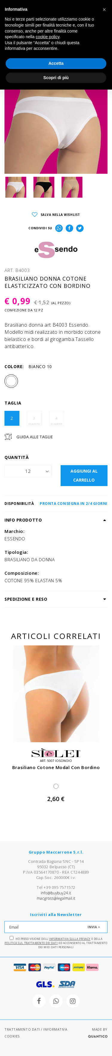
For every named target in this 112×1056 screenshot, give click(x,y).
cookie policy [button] (47, 36)
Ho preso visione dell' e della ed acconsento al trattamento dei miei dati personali (55, 942)
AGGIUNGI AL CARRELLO (84, 475)
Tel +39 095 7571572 (56, 887)
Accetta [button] (56, 63)
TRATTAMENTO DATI (22, 1029)
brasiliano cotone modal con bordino (56, 767)
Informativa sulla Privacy (69, 939)
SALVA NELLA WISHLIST (56, 215)
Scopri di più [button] (56, 77)
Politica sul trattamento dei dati (31, 943)
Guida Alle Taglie (34, 436)
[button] (104, 9)
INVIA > (94, 927)
